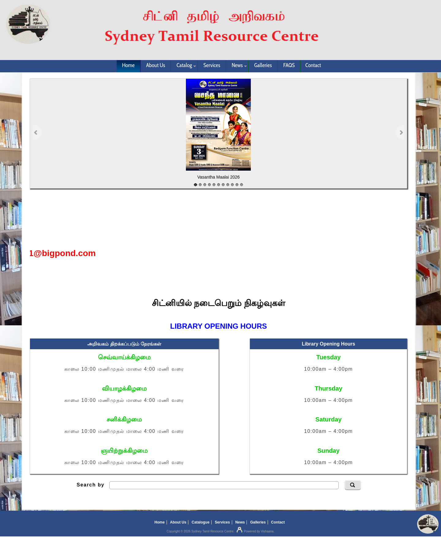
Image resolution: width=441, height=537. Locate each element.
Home (128, 65)
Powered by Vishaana (254, 531)
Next (400, 132)
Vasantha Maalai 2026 (218, 177)
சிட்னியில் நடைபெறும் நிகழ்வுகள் (218, 303)
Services (211, 65)
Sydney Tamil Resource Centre (212, 531)
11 (241, 184)
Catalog (183, 66)
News (236, 66)
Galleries (263, 65)
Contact (313, 65)
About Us (155, 65)
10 (237, 184)
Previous (37, 132)
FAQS (289, 65)
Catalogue (200, 522)
